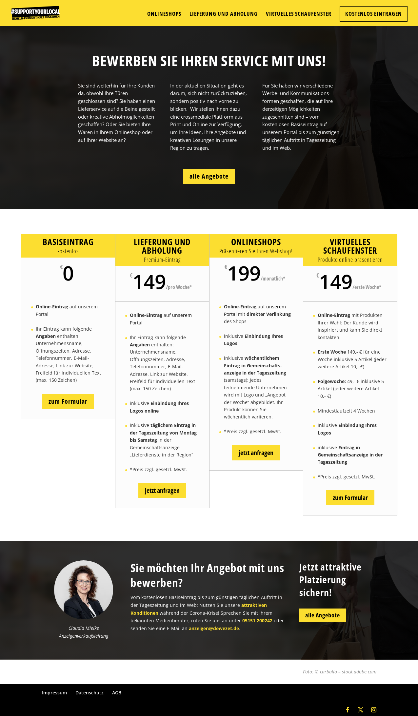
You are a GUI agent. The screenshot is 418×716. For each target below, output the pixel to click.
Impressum (54, 692)
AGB (116, 692)
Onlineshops (164, 14)
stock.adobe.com (359, 671)
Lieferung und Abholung (223, 14)
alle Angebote (209, 176)
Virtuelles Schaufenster (298, 14)
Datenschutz (89, 692)
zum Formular (68, 401)
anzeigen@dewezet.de (214, 663)
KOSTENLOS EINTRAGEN (373, 13)
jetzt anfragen (162, 490)
